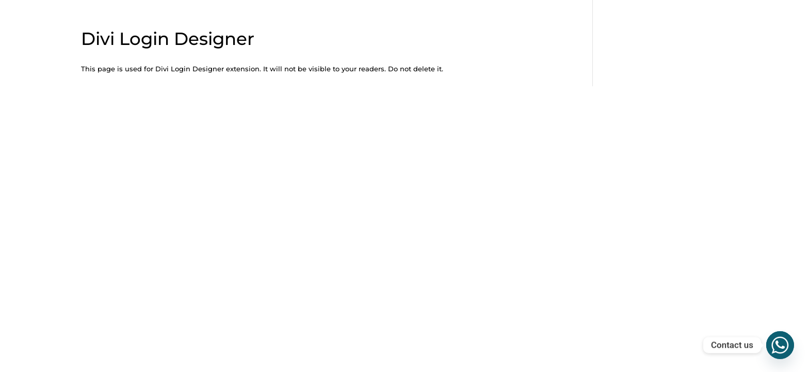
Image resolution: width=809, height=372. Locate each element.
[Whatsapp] (780, 345)
